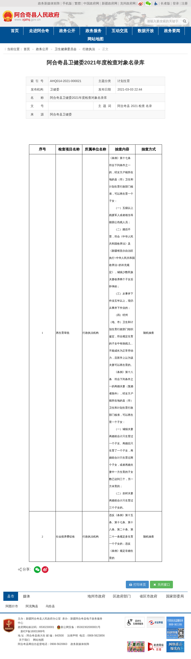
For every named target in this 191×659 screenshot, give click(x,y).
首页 (15, 31)
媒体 (26, 596)
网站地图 (95, 39)
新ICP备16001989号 (33, 631)
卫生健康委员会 (66, 49)
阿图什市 (12, 606)
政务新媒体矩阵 (49, 3)
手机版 (67, 3)
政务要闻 (172, 31)
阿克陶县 (32, 606)
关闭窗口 (161, 584)
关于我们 (24, 639)
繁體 (78, 3)
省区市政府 (148, 596)
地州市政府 (96, 596)
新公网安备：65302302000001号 (78, 627)
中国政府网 (91, 3)
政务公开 (67, 31)
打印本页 (137, 584)
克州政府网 (128, 3)
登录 (176, 3)
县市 (10, 596)
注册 (184, 3)
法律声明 (72, 635)
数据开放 (146, 31)
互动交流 (120, 31)
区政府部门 (122, 596)
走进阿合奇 (39, 31)
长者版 (165, 3)
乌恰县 (50, 606)
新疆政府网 (109, 3)
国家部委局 (175, 596)
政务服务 (93, 31)
